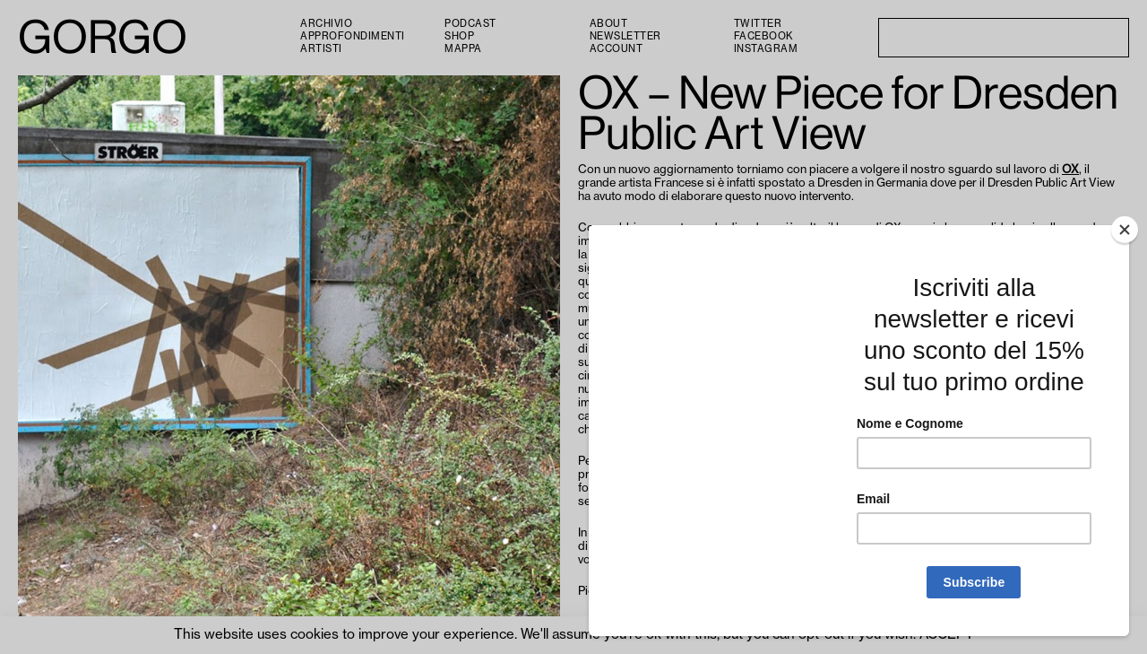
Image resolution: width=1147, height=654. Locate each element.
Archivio (326, 24)
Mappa (463, 49)
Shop (459, 36)
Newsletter (625, 36)
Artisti (321, 49)
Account (616, 49)
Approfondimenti (352, 36)
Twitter (758, 24)
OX (1070, 169)
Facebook (763, 36)
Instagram (766, 49)
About (609, 24)
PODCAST (470, 24)
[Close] (1124, 229)
